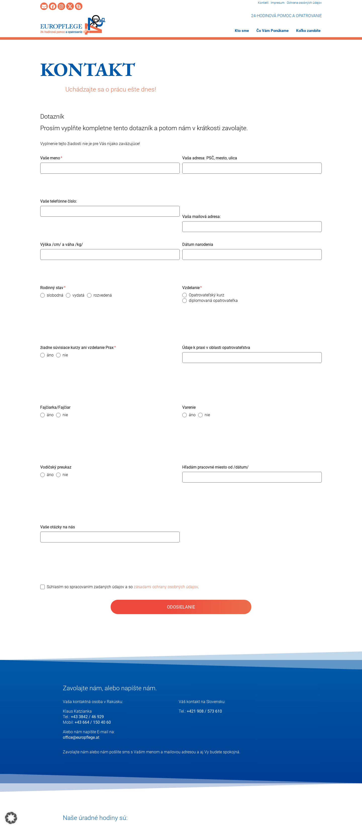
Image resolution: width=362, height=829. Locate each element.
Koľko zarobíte (308, 30)
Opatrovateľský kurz (206, 295)
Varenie (189, 407)
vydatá (78, 295)
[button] (11, 818)
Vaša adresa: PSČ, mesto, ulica (209, 158)
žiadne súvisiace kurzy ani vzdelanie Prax (78, 347)
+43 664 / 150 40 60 (93, 722)
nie (65, 355)
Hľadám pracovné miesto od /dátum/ (215, 467)
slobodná (55, 295)
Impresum (278, 3)
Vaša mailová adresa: (201, 216)
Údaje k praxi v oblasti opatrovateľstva (216, 347)
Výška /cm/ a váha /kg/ (61, 244)
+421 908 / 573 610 (204, 711)
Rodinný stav (53, 287)
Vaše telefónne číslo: (58, 201)
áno (50, 355)
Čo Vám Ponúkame (272, 30)
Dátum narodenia (197, 244)
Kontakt (263, 3)
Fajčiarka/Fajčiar (55, 407)
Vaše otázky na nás (57, 527)
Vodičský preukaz (55, 467)
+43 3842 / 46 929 (87, 716)
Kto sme (242, 30)
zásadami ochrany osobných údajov (166, 586)
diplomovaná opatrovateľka (213, 300)
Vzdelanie (192, 287)
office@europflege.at (81, 737)
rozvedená (103, 295)
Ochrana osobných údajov (304, 3)
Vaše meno (51, 158)
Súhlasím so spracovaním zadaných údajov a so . (123, 586)
